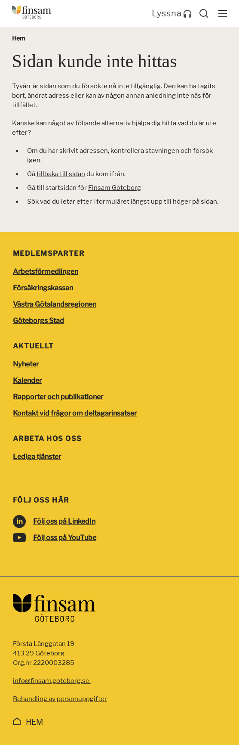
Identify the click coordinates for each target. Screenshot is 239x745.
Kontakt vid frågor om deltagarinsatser (75, 413)
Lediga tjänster (37, 457)
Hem (34, 721)
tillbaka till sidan (61, 174)
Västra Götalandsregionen (54, 304)
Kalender (27, 380)
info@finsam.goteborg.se (52, 681)
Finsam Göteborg (114, 188)
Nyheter (26, 364)
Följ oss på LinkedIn (64, 521)
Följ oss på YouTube (64, 538)
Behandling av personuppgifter (60, 699)
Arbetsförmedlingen (45, 271)
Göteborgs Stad (38, 321)
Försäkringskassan (43, 288)
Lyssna (172, 13)
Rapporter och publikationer (58, 397)
